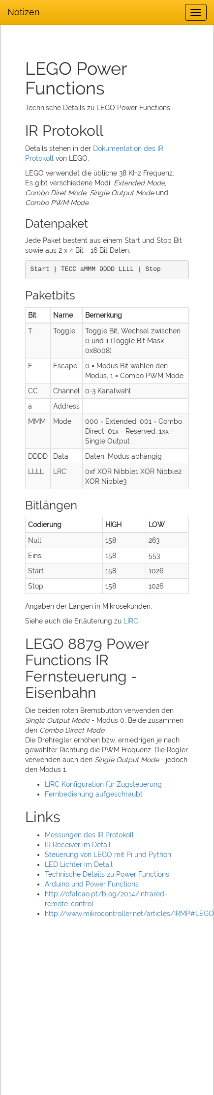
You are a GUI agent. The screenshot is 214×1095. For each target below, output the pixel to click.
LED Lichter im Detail (79, 864)
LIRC (130, 621)
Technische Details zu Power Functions (107, 874)
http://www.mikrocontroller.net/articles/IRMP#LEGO (129, 913)
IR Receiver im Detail (78, 845)
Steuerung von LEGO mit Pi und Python (108, 854)
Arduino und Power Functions (92, 884)
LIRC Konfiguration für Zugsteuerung (103, 784)
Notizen (23, 12)
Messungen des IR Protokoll (89, 835)
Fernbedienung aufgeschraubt (94, 794)
